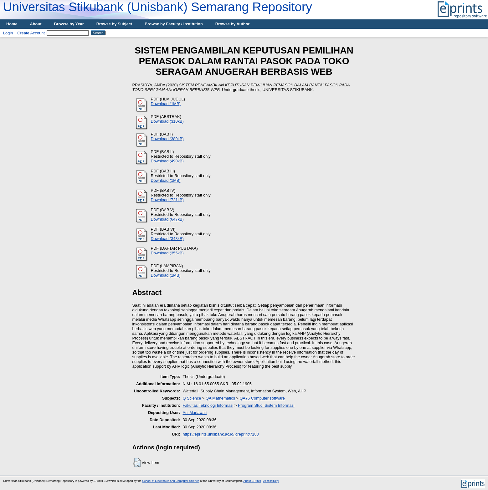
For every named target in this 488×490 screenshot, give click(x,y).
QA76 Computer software (262, 398)
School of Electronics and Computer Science (170, 480)
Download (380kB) (167, 138)
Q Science (191, 398)
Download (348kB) (167, 238)
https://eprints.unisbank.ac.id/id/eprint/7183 (220, 434)
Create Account (31, 33)
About (36, 24)
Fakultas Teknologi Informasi (207, 405)
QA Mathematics (220, 398)
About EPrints (252, 480)
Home (12, 24)
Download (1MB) (166, 103)
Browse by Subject (114, 24)
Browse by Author (232, 24)
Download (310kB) (167, 121)
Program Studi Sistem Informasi (266, 405)
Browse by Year (69, 24)
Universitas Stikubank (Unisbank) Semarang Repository (157, 7)
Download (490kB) (167, 161)
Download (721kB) (167, 199)
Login (8, 33)
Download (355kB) (167, 253)
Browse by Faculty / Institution (174, 24)
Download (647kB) (167, 219)
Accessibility (271, 480)
